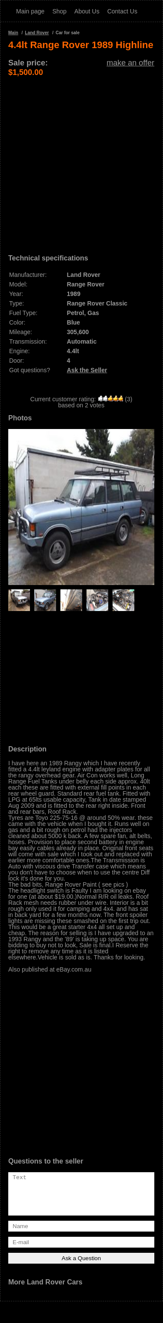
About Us (87, 11)
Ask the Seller (87, 370)
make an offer (130, 63)
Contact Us (122, 11)
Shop (59, 11)
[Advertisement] (81, 158)
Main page (30, 11)
